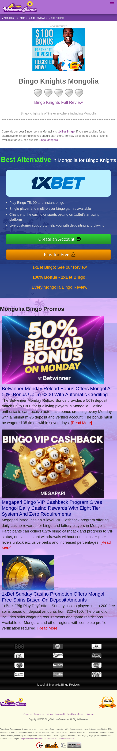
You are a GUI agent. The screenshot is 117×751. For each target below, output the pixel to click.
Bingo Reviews (37, 17)
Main (22, 17)
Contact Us (39, 714)
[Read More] (81, 423)
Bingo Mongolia (48, 139)
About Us (28, 714)
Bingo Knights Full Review (58, 102)
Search (80, 714)
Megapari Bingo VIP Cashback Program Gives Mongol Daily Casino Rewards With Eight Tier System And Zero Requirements (52, 508)
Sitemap (89, 714)
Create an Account (56, 239)
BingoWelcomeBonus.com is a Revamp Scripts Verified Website (47, 739)
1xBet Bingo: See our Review (59, 267)
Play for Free (56, 254)
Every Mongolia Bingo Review (59, 287)
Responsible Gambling (65, 714)
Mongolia (9, 17)
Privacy (49, 714)
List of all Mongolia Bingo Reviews (58, 684)
